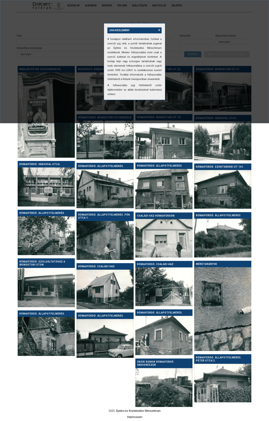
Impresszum (134, 417)
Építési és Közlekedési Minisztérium (138, 410)
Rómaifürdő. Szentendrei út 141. (220, 166)
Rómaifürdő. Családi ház (155, 264)
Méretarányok (206, 264)
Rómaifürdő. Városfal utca (39, 164)
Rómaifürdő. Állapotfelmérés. (160, 165)
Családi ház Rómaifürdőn (156, 215)
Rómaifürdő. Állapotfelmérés (218, 215)
